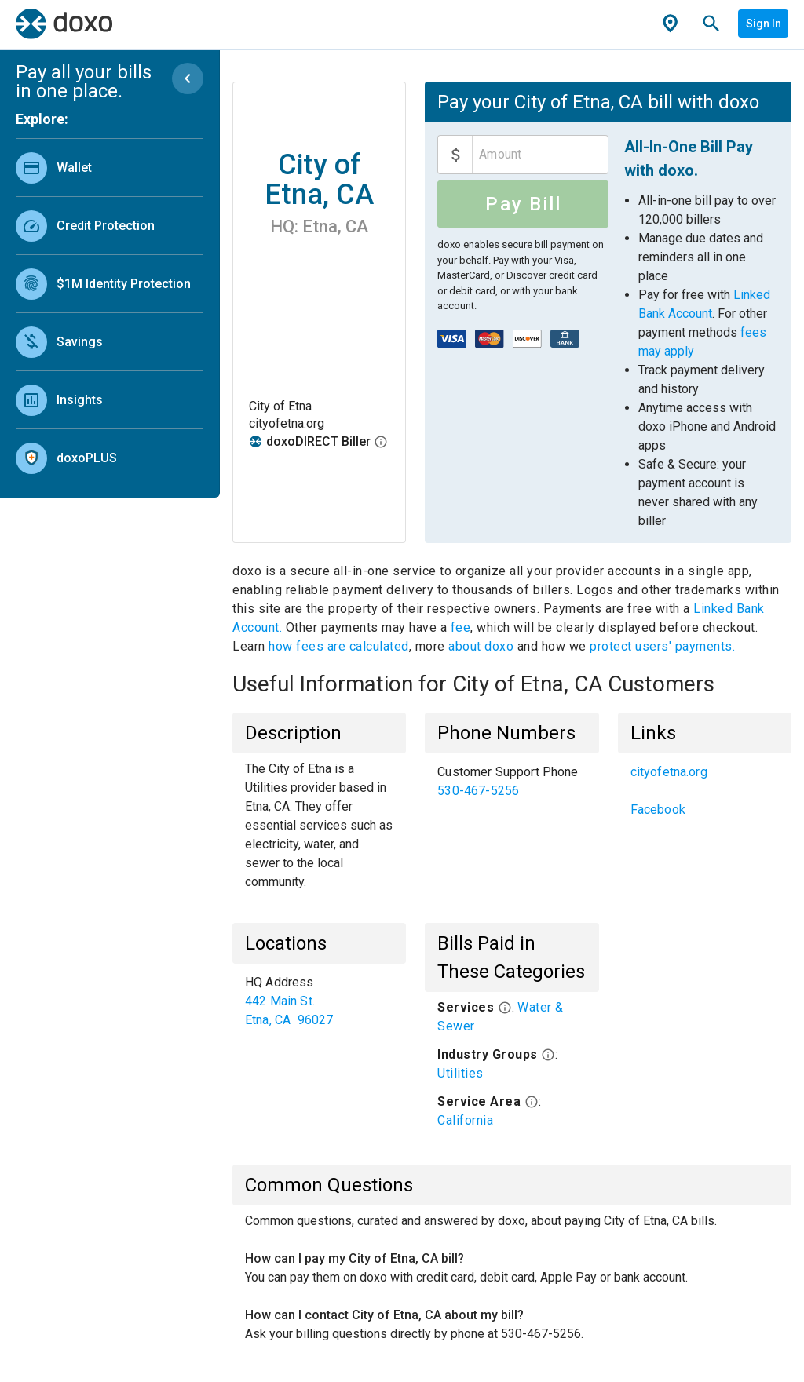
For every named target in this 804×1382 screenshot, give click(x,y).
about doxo (481, 646)
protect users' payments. (662, 646)
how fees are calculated (339, 646)
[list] (109, 309)
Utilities (460, 1073)
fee (461, 627)
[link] (109, 167)
